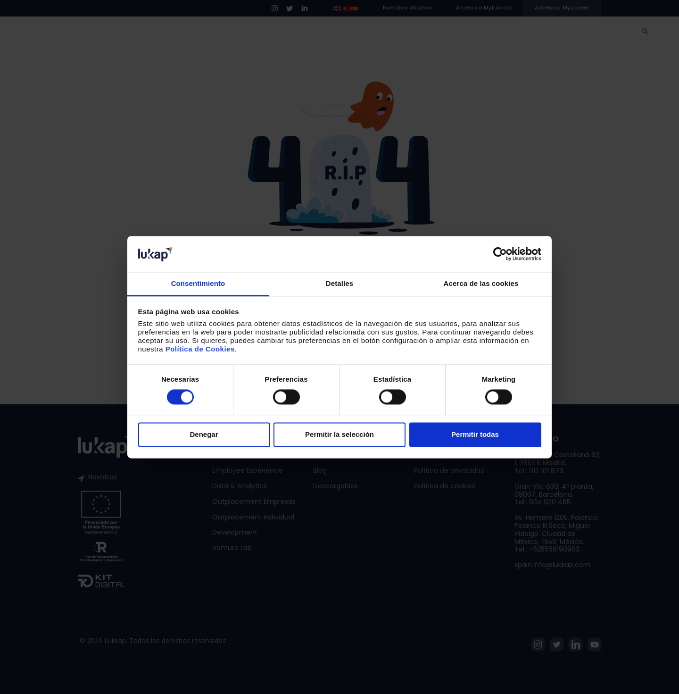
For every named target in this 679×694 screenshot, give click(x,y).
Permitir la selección (339, 435)
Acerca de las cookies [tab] (481, 284)
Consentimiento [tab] (198, 284)
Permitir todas (475, 435)
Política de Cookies (200, 349)
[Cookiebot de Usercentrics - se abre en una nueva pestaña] (500, 254)
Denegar (204, 435)
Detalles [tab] (339, 284)
